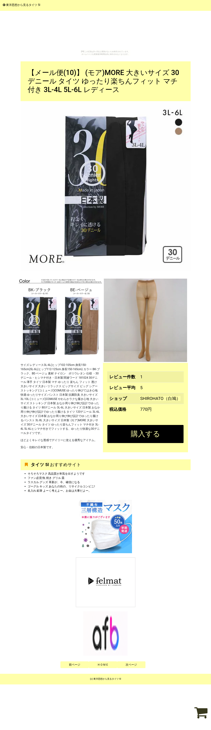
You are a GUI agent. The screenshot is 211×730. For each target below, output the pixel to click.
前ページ (74, 664)
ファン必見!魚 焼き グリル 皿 (46, 478)
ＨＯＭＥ (103, 664)
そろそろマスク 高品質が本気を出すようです (56, 473)
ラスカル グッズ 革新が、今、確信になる (54, 482)
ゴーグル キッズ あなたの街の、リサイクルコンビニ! (61, 486)
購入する (145, 434)
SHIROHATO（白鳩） (160, 398)
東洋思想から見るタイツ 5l (21, 5)
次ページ (131, 664)
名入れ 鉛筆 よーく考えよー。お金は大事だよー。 (59, 490)
